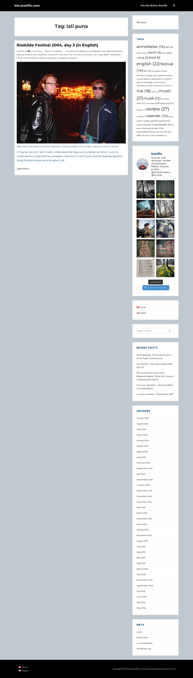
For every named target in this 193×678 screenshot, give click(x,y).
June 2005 (141, 596)
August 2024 (142, 423)
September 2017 (144, 490)
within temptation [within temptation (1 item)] (159, 135)
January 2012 (142, 529)
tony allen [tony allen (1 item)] (157, 132)
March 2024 (142, 435)
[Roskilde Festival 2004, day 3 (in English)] (36, 51)
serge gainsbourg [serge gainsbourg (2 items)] (154, 121)
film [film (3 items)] (147, 71)
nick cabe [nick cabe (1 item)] (151, 103)
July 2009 (141, 563)
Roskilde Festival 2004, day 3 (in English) (57, 45)
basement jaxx (98, 51)
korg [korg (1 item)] (151, 86)
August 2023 (142, 446)
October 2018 (143, 485)
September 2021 (144, 468)
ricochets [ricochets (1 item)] (141, 117)
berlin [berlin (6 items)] (155, 52)
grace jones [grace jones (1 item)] (157, 79)
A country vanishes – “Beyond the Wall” (155, 394)
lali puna (87, 55)
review (43, 58)
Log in (139, 632)
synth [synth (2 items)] (150, 124)
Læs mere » (23, 168)
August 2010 (142, 541)
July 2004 (141, 602)
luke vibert (103, 55)
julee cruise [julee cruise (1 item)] (160, 82)
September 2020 (145, 479)
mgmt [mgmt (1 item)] (154, 92)
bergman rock (115, 51)
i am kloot (52, 55)
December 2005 (145, 580)
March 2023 (142, 451)
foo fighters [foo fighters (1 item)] (157, 71)
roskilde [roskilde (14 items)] (157, 116)
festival (42, 55)
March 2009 (142, 569)
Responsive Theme (167, 669)
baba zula (85, 51)
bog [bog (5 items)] (144, 57)
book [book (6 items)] (154, 57)
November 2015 (144, 502)
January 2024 (143, 440)
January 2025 (143, 418)
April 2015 (141, 507)
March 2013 (142, 513)
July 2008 (141, 574)
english (21, 55)
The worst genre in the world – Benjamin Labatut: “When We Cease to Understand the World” (155, 376)
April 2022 (141, 457)
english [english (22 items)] (148, 63)
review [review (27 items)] (157, 108)
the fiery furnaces (67, 58)
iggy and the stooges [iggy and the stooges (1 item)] (146, 82)
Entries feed (142, 637)
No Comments (55, 51)
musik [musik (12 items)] (152, 98)
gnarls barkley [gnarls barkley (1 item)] (145, 79)
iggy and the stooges (70, 55)
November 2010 (144, 535)
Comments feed (144, 643)
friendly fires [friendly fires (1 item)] (153, 76)
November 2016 (144, 496)
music (19, 58)
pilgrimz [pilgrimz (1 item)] (141, 110)
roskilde (52, 58)
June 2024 (141, 429)
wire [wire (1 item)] (147, 135)
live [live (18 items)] (144, 90)
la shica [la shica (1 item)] (168, 86)
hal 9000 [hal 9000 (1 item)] (168, 79)
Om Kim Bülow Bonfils (153, 5)
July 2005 (141, 591)
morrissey (115, 55)
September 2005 (145, 585)
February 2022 (143, 463)
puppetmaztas (30, 58)
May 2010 (141, 552)
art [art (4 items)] (169, 47)
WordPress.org (144, 648)
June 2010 (141, 546)
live (95, 55)
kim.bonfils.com (27, 5)
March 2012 (142, 524)
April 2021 (141, 474)
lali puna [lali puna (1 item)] (159, 86)
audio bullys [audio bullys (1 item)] (142, 53)
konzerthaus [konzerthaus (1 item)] (142, 86)
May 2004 (141, 608)
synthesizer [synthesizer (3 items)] (163, 124)
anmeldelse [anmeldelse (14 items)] (151, 46)
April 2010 (141, 557)
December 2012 (144, 518)
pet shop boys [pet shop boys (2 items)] (165, 103)
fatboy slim (31, 55)
